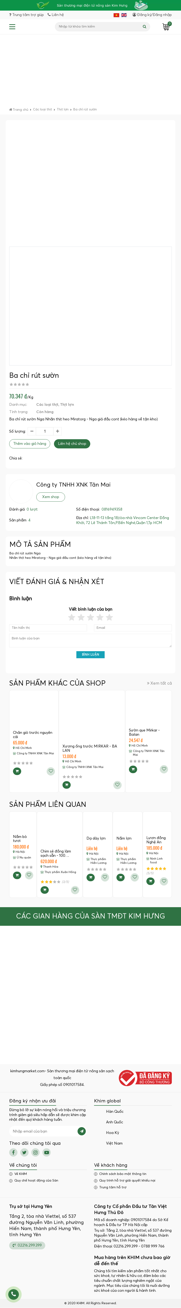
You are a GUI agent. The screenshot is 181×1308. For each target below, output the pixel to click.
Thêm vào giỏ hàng (29, 444)
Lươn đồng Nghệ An (156, 840)
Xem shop (50, 497)
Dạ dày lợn (96, 839)
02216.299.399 (27, 1245)
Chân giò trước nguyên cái (32, 735)
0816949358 (112, 510)
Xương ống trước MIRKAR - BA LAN (89, 749)
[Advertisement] (90, 73)
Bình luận (90, 655)
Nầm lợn (124, 839)
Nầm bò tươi (20, 839)
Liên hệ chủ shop (72, 444)
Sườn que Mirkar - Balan (144, 733)
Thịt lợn (67, 405)
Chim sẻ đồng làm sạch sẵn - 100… (56, 854)
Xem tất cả (159, 683)
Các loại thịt (47, 405)
